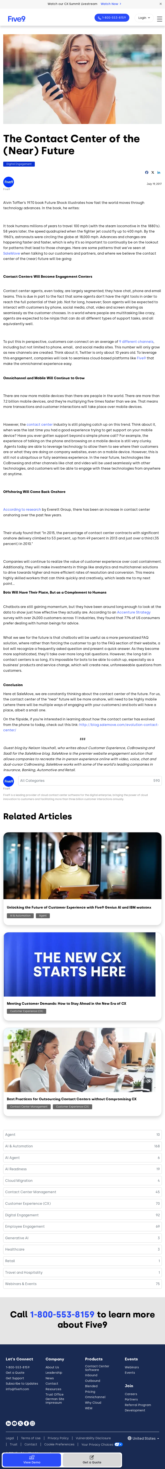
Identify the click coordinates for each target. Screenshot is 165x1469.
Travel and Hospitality (24, 1272)
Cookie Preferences (59, 1444)
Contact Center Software (97, 1368)
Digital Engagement (19, 164)
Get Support (15, 1378)
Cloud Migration (19, 1181)
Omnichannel (95, 1397)
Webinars (132, 1367)
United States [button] (144, 1438)
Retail (10, 1261)
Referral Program (138, 1405)
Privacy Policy (58, 1438)
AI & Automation (20, 915)
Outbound (92, 1381)
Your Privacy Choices (97, 1444)
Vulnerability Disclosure (93, 1438)
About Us (52, 1367)
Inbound (91, 1375)
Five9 (6, 189)
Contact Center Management (28, 1106)
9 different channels (136, 342)
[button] (161, 4)
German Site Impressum (55, 1401)
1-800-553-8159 (113, 17)
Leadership (54, 1373)
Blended (91, 1386)
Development (135, 1410)
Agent (43, 915)
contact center (40, 424)
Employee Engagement (25, 1226)
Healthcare (14, 1249)
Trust (13, 1444)
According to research (22, 510)
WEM (88, 1408)
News (50, 1378)
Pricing (90, 1392)
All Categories (32, 781)
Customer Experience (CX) (26, 1011)
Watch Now (111, 4)
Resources (53, 1389)
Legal (10, 1438)
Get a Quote (15, 1373)
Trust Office (55, 1394)
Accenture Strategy (134, 612)
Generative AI (17, 1238)
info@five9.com (17, 1389)
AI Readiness (16, 1169)
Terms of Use (31, 1438)
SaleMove (11, 253)
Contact (52, 1383)
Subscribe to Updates (22, 1383)
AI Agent (12, 1158)
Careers (131, 1394)
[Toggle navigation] (161, 19)
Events (130, 1373)
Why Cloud (93, 1403)
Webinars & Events (21, 1284)
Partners (131, 1399)
